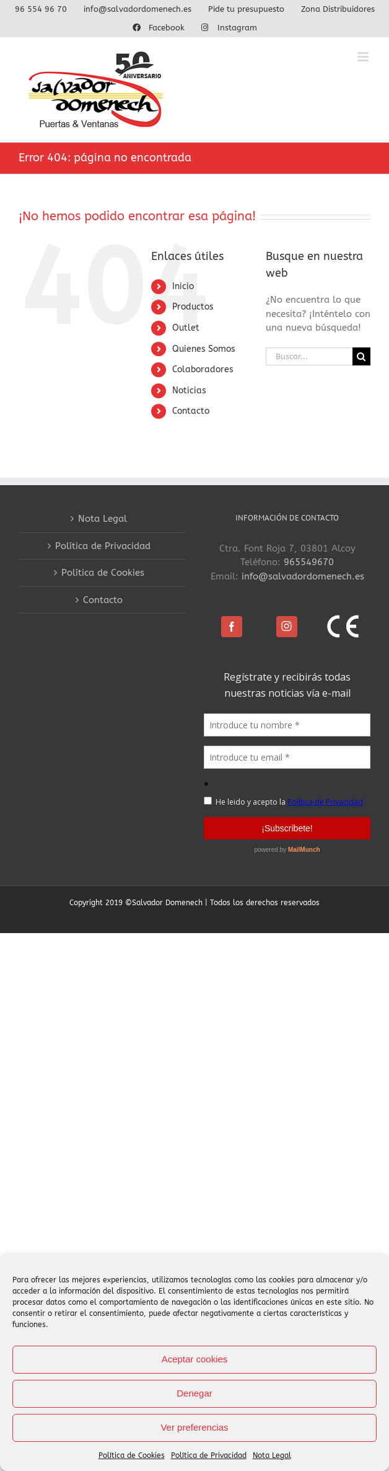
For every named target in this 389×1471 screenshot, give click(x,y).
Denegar (194, 1393)
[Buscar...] (309, 356)
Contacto (190, 411)
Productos (193, 307)
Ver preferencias (194, 1427)
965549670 (309, 562)
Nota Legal (272, 1455)
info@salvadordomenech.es (303, 576)
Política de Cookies (131, 1455)
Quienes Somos (203, 349)
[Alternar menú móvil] (363, 56)
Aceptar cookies (195, 1359)
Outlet (185, 328)
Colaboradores (203, 369)
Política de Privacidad (209, 1455)
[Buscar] (361, 356)
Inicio (183, 286)
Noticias (189, 390)
